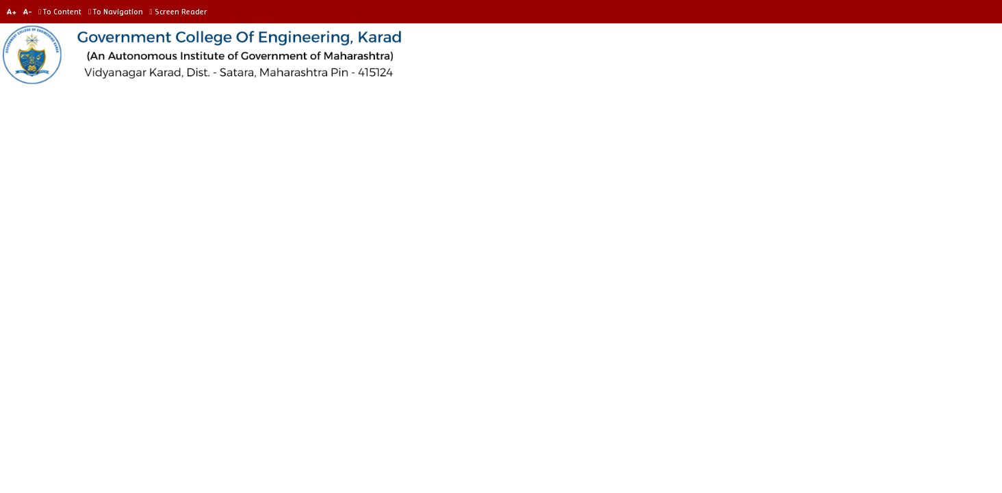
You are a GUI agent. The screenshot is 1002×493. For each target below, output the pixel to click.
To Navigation (118, 11)
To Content (62, 11)
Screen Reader (180, 11)
